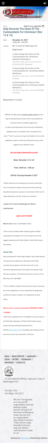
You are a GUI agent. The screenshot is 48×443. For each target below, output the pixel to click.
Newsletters (9, 362)
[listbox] (34, 26)
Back (5, 26)
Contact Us (20, 362)
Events (7, 359)
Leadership (31, 356)
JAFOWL (15, 359)
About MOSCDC (18, 356)
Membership (26, 359)
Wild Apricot (25, 438)
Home (6, 356)
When (5, 40)
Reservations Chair (15, 330)
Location (6, 46)
